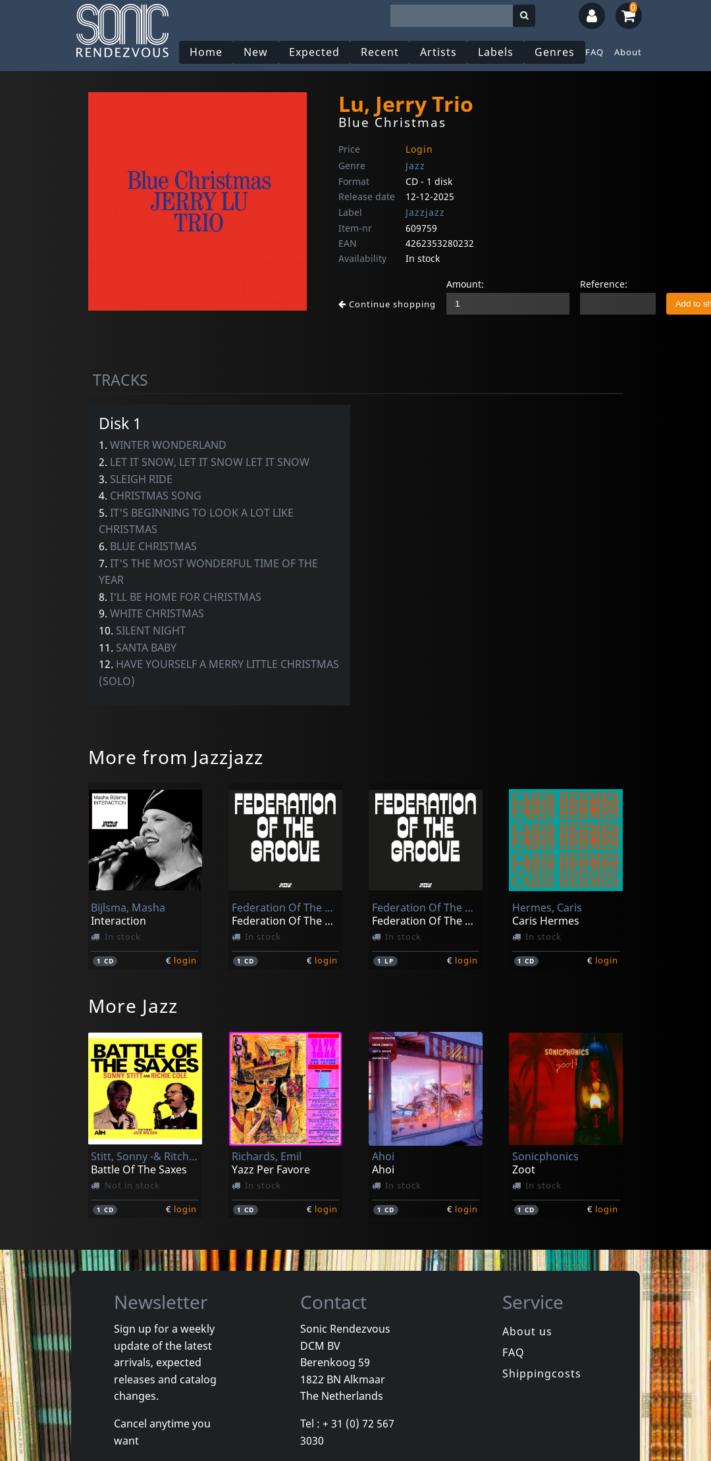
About (628, 52)
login (185, 960)
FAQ (594, 52)
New (256, 52)
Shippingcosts (541, 1373)
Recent (380, 52)
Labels (496, 52)
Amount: (465, 284)
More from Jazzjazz (175, 756)
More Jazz (133, 1005)
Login (419, 149)
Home (206, 52)
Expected (314, 52)
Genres (555, 52)
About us (527, 1331)
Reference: (603, 284)
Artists (438, 52)
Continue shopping (387, 304)
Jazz (415, 165)
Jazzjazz (425, 212)
